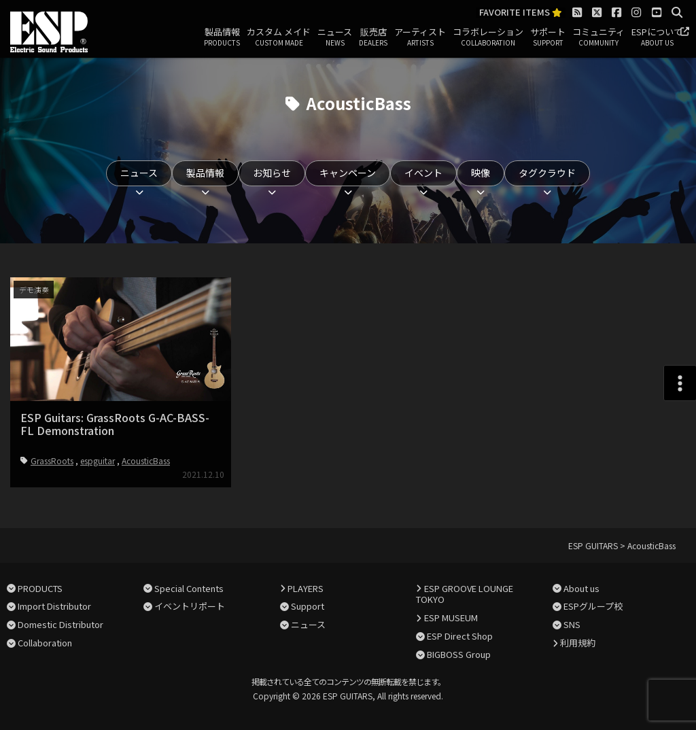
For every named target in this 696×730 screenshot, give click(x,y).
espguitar (97, 460)
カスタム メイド (279, 37)
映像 (480, 172)
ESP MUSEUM (451, 617)
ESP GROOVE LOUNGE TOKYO (464, 594)
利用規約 (577, 642)
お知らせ (272, 172)
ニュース (334, 37)
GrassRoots (52, 460)
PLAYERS (306, 588)
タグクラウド (547, 172)
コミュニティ (598, 37)
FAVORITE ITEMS (520, 12)
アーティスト (420, 37)
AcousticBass (146, 460)
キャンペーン (347, 172)
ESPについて (656, 37)
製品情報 (222, 37)
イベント (423, 172)
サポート (548, 37)
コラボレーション (488, 37)
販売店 (373, 37)
